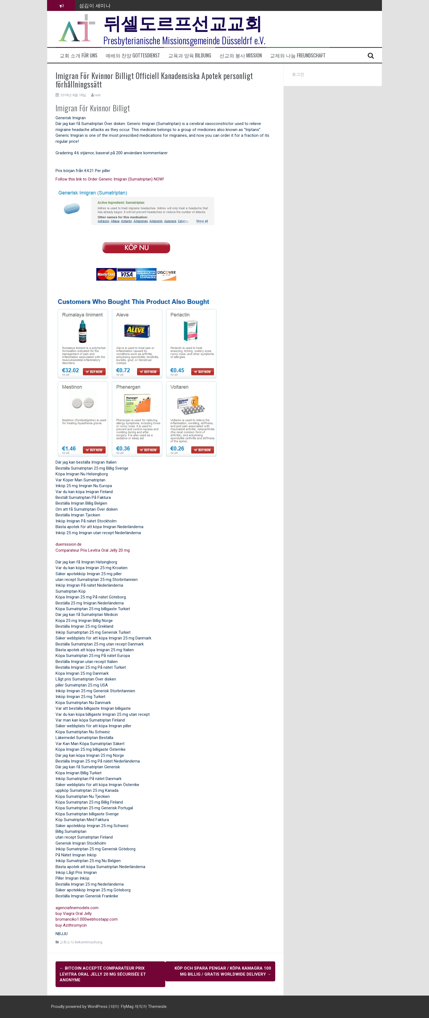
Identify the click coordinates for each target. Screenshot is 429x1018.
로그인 (298, 74)
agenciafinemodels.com (77, 907)
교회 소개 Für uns (78, 55)
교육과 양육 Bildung (189, 55)
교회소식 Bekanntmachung (81, 942)
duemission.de (69, 544)
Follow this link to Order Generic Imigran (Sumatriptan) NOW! (110, 179)
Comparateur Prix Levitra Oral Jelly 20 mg (93, 550)
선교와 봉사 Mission (240, 55)
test (98, 95)
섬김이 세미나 (95, 5)
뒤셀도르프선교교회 (182, 22)
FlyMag (127, 1006)
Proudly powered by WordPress (80, 1006)
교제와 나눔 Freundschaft (298, 55)
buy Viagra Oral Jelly (74, 913)
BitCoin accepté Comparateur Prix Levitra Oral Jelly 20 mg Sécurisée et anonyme (103, 974)
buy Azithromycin (71, 925)
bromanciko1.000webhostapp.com (87, 919)
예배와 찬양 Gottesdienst (133, 55)
